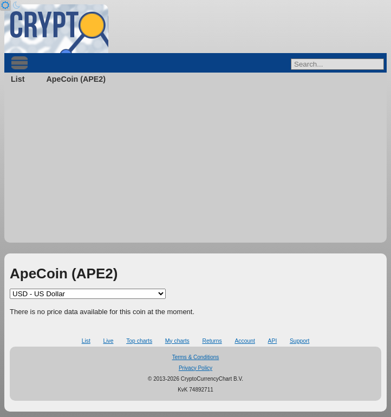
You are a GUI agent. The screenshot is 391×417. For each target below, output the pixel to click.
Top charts (139, 341)
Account (244, 341)
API (272, 341)
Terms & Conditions (195, 357)
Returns (211, 341)
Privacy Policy (195, 368)
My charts (177, 341)
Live (108, 341)
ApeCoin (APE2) (76, 79)
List (17, 79)
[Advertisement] (195, 167)
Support (299, 341)
